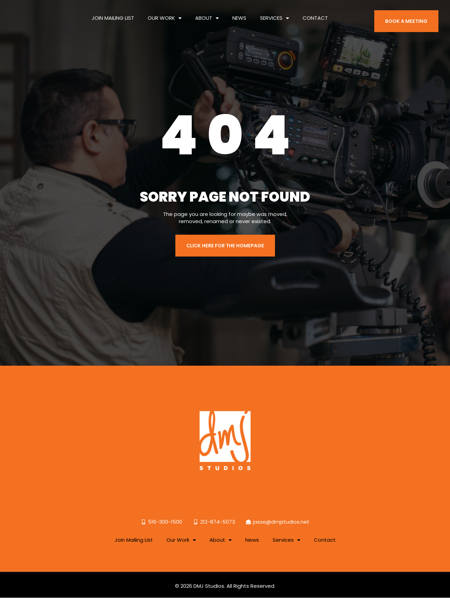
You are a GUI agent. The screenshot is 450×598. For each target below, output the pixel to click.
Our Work (165, 13)
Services (274, 13)
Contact (315, 12)
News (239, 12)
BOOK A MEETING (407, 16)
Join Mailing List (113, 12)
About (207, 13)
